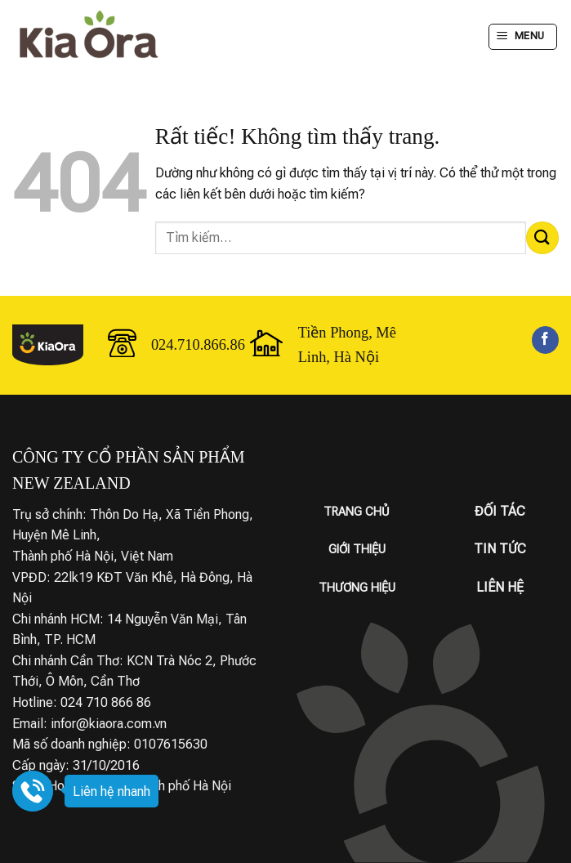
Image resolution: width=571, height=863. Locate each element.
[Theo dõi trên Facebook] (545, 340)
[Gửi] (542, 237)
